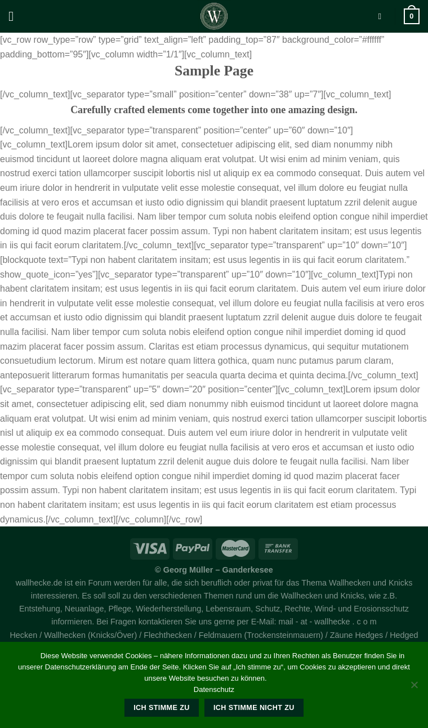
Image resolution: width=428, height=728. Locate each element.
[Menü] (15, 16)
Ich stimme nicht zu (254, 708)
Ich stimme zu (161, 708)
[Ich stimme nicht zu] (414, 688)
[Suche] (382, 16)
